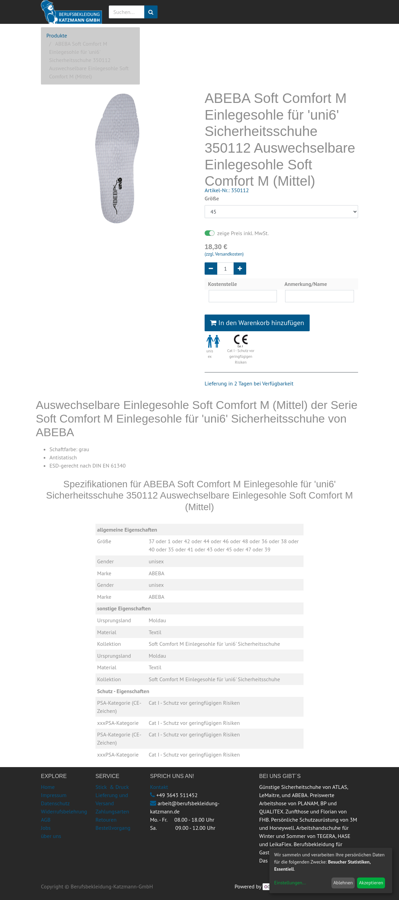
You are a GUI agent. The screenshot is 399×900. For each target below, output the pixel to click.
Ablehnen (343, 883)
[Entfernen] (211, 268)
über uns (51, 836)
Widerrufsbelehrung (64, 811)
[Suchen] (151, 11)
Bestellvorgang (112, 827)
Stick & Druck (112, 786)
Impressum (53, 795)
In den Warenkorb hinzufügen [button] (257, 322)
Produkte (56, 35)
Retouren (106, 819)
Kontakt (159, 786)
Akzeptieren (371, 883)
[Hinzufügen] (240, 268)
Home (48, 786)
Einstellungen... (290, 883)
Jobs (46, 827)
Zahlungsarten (112, 811)
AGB (45, 819)
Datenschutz (55, 803)
